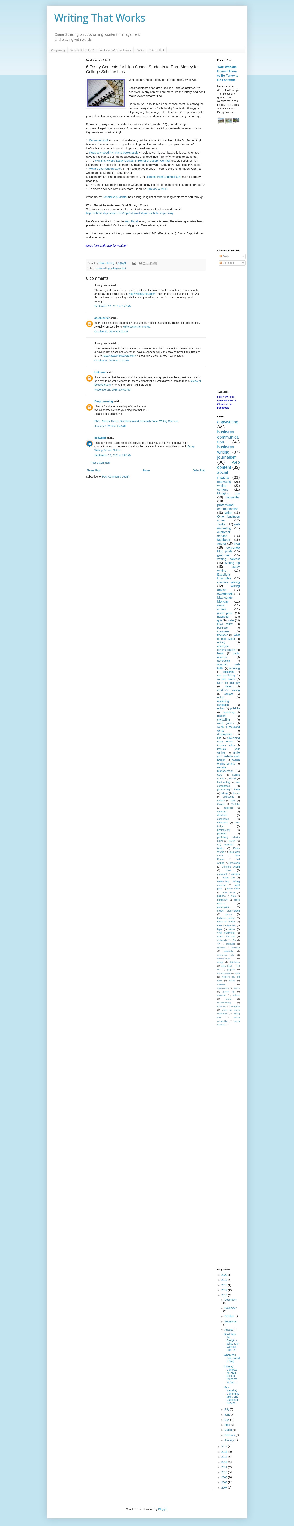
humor (236, 793)
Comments (227, 262)
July (227, 1409)
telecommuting (224, 1003)
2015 (224, 1446)
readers (221, 715)
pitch (233, 896)
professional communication (227, 507)
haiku (237, 789)
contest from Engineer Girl (164, 176)
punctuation (223, 907)
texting (220, 848)
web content (228, 465)
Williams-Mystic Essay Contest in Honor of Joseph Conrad (132, 160)
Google (221, 804)
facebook (223, 539)
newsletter (223, 616)
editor (220, 697)
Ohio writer (225, 623)
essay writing (103, 268)
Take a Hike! (156, 50)
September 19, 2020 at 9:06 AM (112, 455)
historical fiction (224, 973)
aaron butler (102, 317)
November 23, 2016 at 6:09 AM (112, 389)
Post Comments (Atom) (115, 476)
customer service (223, 534)
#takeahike (222, 940)
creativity (222, 811)
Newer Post (93, 470)
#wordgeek (225, 594)
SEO (219, 775)
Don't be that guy (228, 682)
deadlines (222, 815)
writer (228, 512)
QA (234, 940)
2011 (224, 1467)
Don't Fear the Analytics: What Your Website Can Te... (231, 1342)
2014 (224, 1451)
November (230, 1307)
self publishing (226, 675)
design (220, 962)
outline (237, 988)
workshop (235, 1006)
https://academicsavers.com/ (119, 355)
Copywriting (58, 50)
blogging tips (228, 493)
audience (228, 808)
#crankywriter (225, 734)
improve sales (226, 745)
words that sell (226, 936)
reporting (235, 668)
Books (140, 50)
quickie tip (228, 992)
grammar (223, 555)
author (221, 543)
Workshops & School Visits (115, 50)
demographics (223, 958)
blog (237, 543)
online (220, 708)
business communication (228, 437)
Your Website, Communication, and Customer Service (231, 1395)
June (227, 1414)
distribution (235, 962)
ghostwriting (223, 789)
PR (219, 737)
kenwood (100, 437)
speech (221, 800)
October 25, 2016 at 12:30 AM (111, 360)
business (222, 627)
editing (221, 642)
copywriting (227, 422)
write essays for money (136, 326)
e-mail (232, 778)
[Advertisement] (228, 187)
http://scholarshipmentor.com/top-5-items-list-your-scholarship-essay (129, 213)
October (229, 1316)
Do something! (98, 140)
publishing (228, 712)
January (229, 1440)
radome (236, 995)
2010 (224, 1472)
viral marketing (226, 932)
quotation (221, 995)
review (232, 841)
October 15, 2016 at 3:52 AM (111, 331)
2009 (224, 1477)
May (227, 1419)
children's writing (228, 690)
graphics (231, 969)
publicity (235, 708)
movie (232, 980)
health (220, 653)
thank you (222, 1006)
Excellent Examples (224, 576)
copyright (222, 874)
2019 (224, 1279)
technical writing (226, 918)
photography (223, 830)
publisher (222, 833)
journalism (226, 457)
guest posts (224, 613)
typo (219, 929)
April (227, 1424)
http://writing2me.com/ (142, 293)
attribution (230, 944)
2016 (224, 1295)
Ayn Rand (131, 221)
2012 (224, 1461)
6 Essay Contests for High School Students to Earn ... (231, 1374)
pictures (221, 896)
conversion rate (225, 955)
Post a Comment (100, 462)
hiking (224, 793)
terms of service (226, 921)
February (230, 1435)
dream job (229, 877)
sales (231, 620)
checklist (221, 947)
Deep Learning (103, 401)
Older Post (199, 470)
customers (223, 631)
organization (223, 988)
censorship (234, 863)
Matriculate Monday (225, 599)
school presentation (228, 911)
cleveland (235, 947)
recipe (228, 999)
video (232, 929)
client (228, 870)
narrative (221, 984)
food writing (223, 782)
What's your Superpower (105, 168)
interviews (222, 822)
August (228, 1329)
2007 (224, 1487)
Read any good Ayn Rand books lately (113, 152)
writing (221, 485)
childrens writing (231, 866)
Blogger (162, 1509)
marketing (224, 482)
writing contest (118, 268)
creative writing (228, 582)
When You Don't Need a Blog (232, 1358)
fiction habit (226, 966)
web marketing (228, 526)
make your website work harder (228, 756)
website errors (226, 679)
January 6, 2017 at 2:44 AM (110, 426)
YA (218, 944)
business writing (225, 449)
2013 (224, 1456)
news (221, 605)
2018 (224, 1285)
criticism (235, 874)
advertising (223, 660)
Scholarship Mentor (115, 197)
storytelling (223, 719)
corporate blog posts (228, 549)
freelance (222, 635)
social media (223, 475)
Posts (224, 256)
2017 (224, 1290)
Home (146, 470)
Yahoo (228, 686)
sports (228, 914)
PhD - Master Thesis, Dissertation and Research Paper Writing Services (136, 421)
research (229, 671)
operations (228, 797)
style (233, 800)
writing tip (232, 563)
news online (228, 892)
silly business (225, 844)
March (228, 1429)
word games (225, 723)
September (230, 1321)
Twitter (221, 524)
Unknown (100, 372)
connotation (228, 951)
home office (233, 888)
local (238, 973)
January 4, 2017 (157, 188)
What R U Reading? (82, 50)
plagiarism (222, 899)
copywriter (233, 497)
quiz (219, 620)
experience (223, 819)
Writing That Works (99, 18)
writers (221, 609)
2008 (224, 1482)
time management (226, 925)
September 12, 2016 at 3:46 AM (112, 306)
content (222, 489)
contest (228, 693)
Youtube (235, 804)
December (230, 1299)
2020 (224, 1274)
